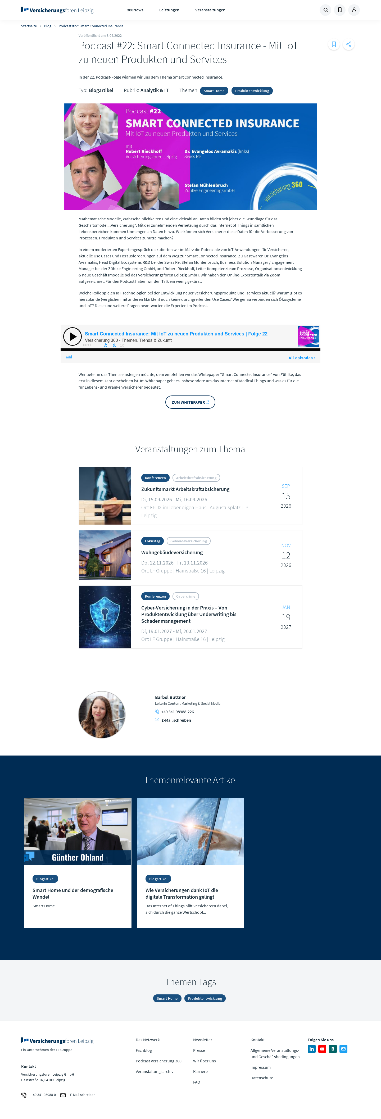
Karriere (200, 1071)
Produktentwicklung (252, 90)
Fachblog (144, 1050)
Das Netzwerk (148, 1039)
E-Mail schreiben (173, 720)
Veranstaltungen (210, 9)
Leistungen (169, 9)
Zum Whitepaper (188, 402)
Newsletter (202, 1039)
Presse (199, 1050)
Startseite (29, 26)
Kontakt (258, 1039)
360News (135, 9)
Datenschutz (262, 1077)
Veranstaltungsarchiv (154, 1071)
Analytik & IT (154, 90)
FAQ (196, 1082)
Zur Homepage (59, 10)
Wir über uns (204, 1060)
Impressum (261, 1067)
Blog (47, 26)
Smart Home (214, 90)
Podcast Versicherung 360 (159, 1060)
